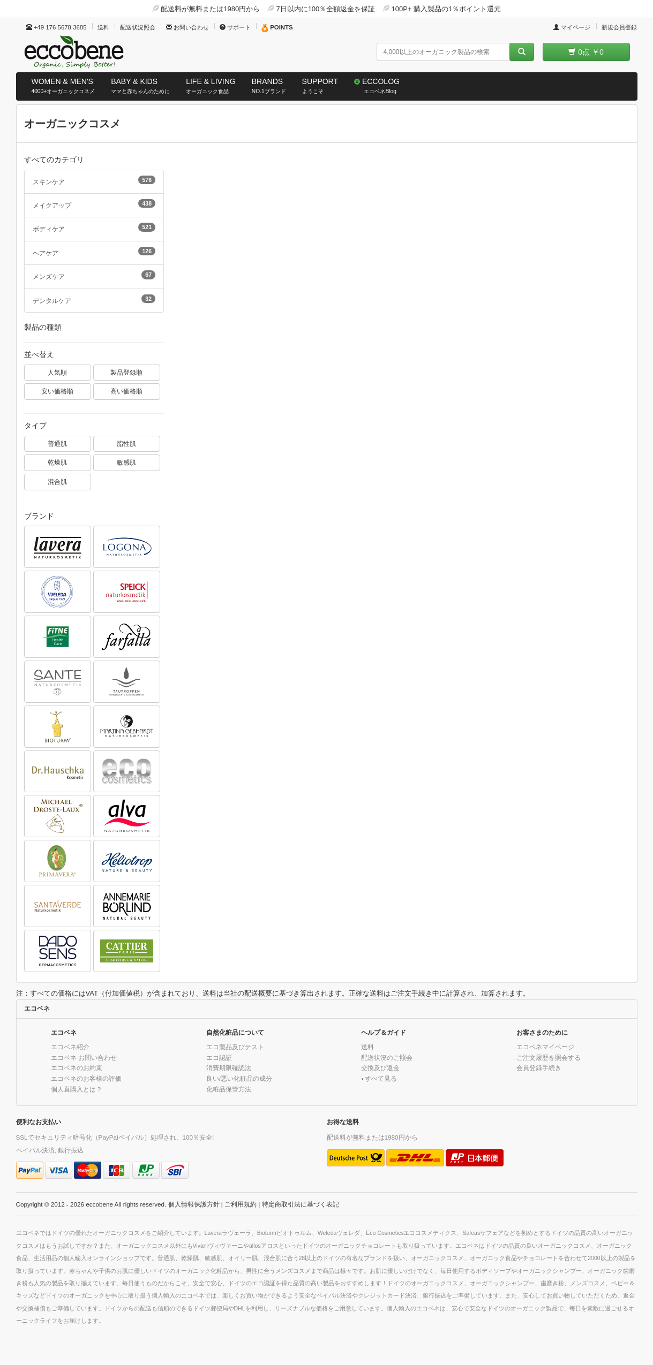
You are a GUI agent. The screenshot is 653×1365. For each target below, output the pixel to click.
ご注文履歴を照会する (548, 1057)
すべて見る (381, 1078)
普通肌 (57, 443)
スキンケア (94, 180)
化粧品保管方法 (228, 1089)
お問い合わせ (187, 27)
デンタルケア (94, 299)
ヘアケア (94, 251)
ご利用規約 (240, 1204)
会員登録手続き (538, 1067)
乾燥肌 (57, 462)
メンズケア (94, 275)
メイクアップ (94, 204)
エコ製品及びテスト (235, 1046)
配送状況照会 (137, 27)
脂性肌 (126, 443)
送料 (103, 27)
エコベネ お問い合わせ (84, 1057)
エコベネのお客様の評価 (86, 1078)
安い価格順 (57, 391)
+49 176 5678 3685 (56, 27)
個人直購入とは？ (76, 1089)
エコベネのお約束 (76, 1067)
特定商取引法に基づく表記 (300, 1204)
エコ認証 (219, 1057)
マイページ (571, 27)
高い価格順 (126, 391)
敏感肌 (126, 462)
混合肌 (57, 481)
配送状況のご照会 (386, 1057)
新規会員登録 (619, 27)
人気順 (57, 372)
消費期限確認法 (228, 1067)
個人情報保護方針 (194, 1204)
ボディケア (94, 227)
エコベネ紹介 (70, 1046)
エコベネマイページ (545, 1046)
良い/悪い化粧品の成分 (239, 1078)
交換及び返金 (380, 1067)
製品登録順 (126, 372)
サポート (235, 27)
